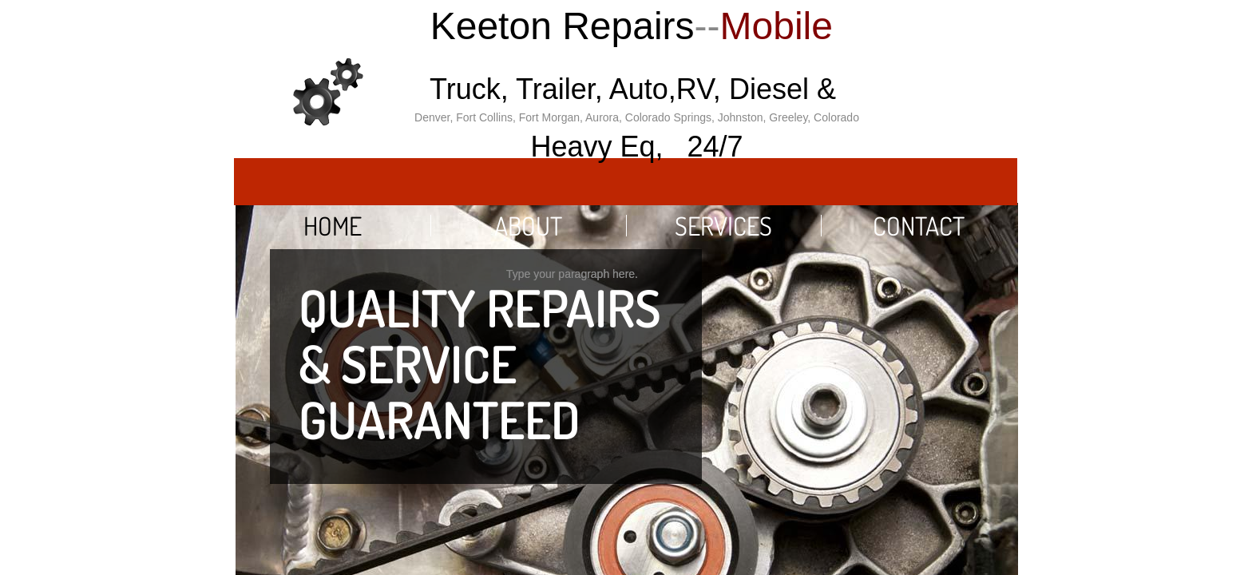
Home (332, 225)
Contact (919, 225)
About (528, 225)
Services (723, 225)
